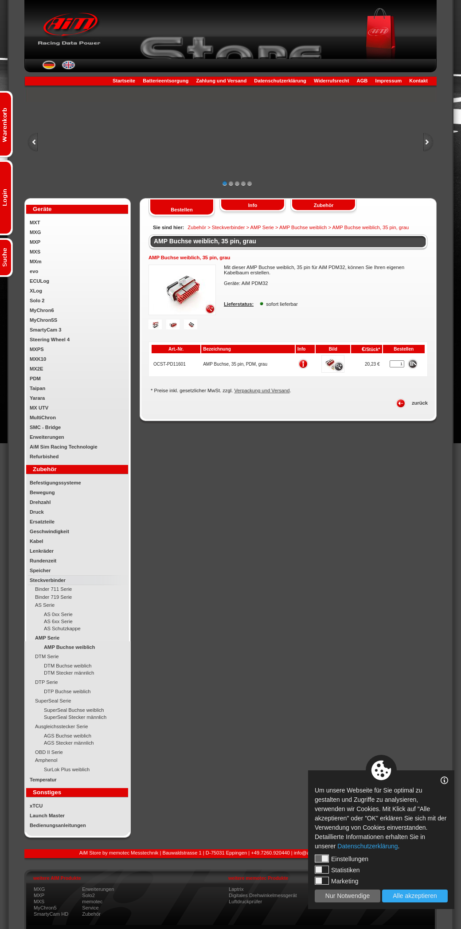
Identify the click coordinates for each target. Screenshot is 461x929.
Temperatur (43, 779)
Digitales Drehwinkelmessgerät (263, 895)
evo (34, 271)
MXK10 (38, 359)
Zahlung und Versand (221, 80)
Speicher (40, 570)
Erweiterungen (47, 437)
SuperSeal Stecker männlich (75, 717)
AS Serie (45, 605)
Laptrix (236, 889)
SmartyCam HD (51, 914)
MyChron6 (42, 310)
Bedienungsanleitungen (58, 825)
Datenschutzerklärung (280, 80)
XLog (36, 290)
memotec (92, 901)
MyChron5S (43, 320)
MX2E (36, 368)
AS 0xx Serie (58, 614)
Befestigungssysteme (55, 482)
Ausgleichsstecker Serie (61, 726)
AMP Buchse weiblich (69, 647)
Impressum (388, 80)
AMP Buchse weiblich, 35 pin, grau (205, 241)
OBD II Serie (49, 752)
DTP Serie (46, 682)
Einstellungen (341, 859)
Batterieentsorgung (165, 80)
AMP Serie (47, 637)
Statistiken (337, 870)
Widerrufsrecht (331, 80)
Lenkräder (42, 551)
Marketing (336, 881)
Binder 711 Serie (53, 589)
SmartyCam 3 (46, 329)
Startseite (124, 80)
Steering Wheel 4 (50, 339)
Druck (37, 512)
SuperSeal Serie (53, 700)
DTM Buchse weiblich (68, 665)
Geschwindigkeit (49, 531)
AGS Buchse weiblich (67, 735)
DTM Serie (47, 656)
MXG (35, 232)
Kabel (36, 541)
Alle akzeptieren (415, 895)
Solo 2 (37, 300)
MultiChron (43, 417)
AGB (362, 80)
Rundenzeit (43, 560)
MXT (35, 222)
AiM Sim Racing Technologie (64, 446)
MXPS (37, 349)
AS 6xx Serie (58, 621)
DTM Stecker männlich (69, 672)
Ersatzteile (42, 521)
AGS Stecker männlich (69, 743)
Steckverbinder (48, 580)
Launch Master (47, 815)
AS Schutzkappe (62, 628)
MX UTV (39, 407)
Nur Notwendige (347, 895)
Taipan (37, 388)
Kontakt (418, 80)
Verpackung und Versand (261, 390)
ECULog (39, 281)
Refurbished (44, 456)
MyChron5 (45, 907)
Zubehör (91, 914)
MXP (35, 242)
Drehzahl (40, 502)
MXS (35, 251)
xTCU (36, 805)
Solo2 (88, 895)
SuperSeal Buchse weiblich (74, 710)
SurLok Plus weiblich (67, 769)
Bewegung (42, 492)
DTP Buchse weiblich (67, 691)
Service (90, 907)
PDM (35, 378)
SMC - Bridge (45, 427)
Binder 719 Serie (53, 597)
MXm (36, 261)
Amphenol (46, 760)
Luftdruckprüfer (245, 901)
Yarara (37, 398)
